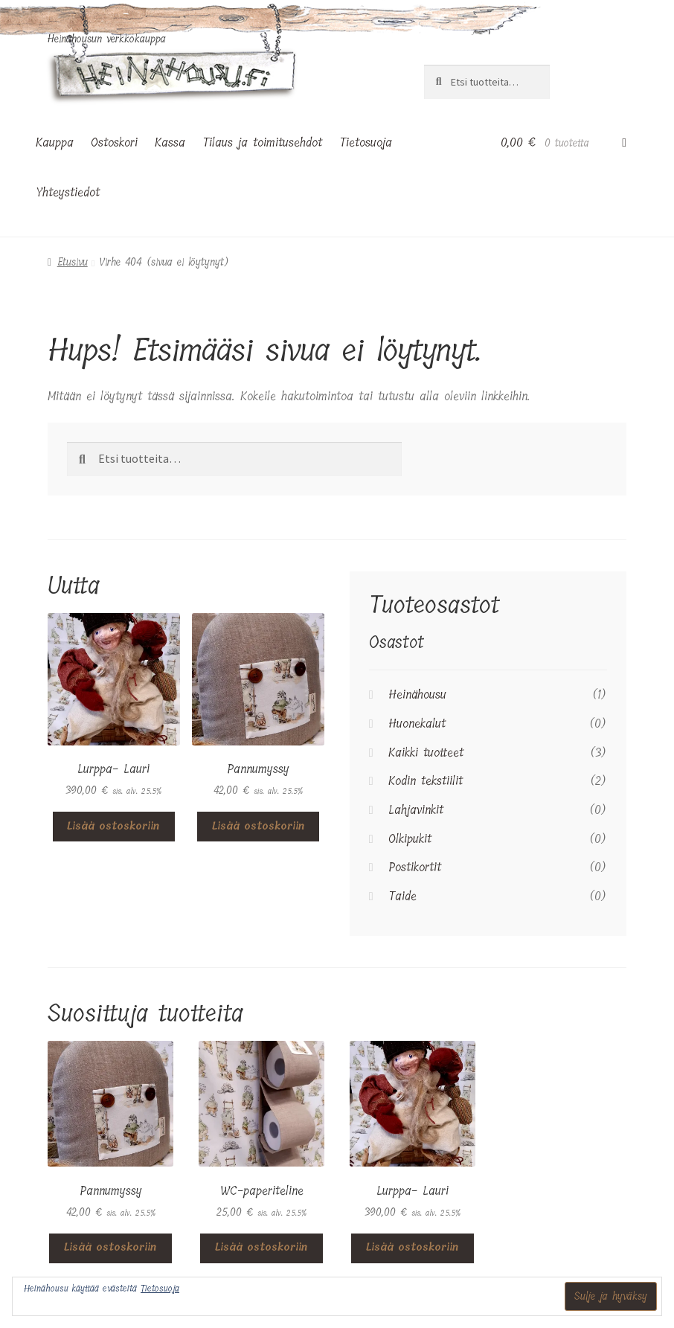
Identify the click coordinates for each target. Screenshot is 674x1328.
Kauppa (55, 142)
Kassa (170, 142)
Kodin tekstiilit (425, 781)
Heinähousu (417, 694)
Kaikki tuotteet (425, 752)
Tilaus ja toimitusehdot (262, 142)
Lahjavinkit (415, 810)
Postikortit (414, 867)
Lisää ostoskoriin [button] (113, 826)
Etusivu (72, 262)
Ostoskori (114, 142)
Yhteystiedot (68, 192)
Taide (402, 896)
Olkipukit (409, 839)
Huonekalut (417, 723)
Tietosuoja (365, 142)
